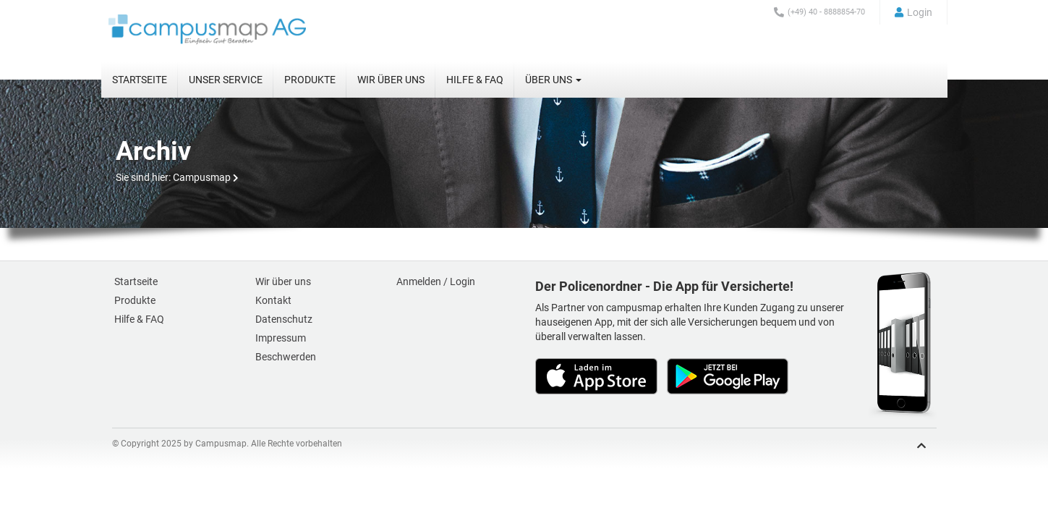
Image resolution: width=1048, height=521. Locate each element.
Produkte (310, 79)
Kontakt (273, 300)
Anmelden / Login (435, 281)
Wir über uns (391, 79)
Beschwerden (285, 357)
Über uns (553, 79)
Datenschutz (283, 319)
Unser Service (226, 79)
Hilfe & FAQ (474, 79)
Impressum (280, 338)
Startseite (139, 79)
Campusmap (202, 177)
